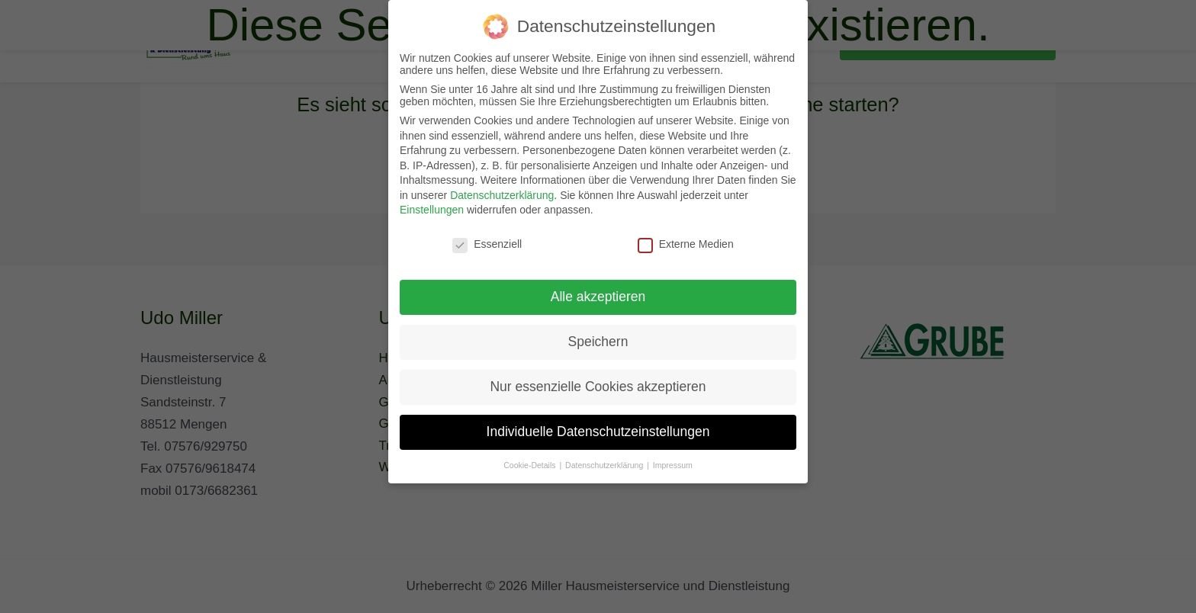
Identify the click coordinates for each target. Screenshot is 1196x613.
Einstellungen (432, 210)
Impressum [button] (673, 465)
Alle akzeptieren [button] (598, 296)
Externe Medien (686, 244)
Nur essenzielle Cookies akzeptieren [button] (598, 386)
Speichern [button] (598, 341)
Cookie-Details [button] (530, 465)
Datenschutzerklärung (502, 195)
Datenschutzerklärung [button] (605, 465)
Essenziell (487, 244)
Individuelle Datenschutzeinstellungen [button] (598, 431)
